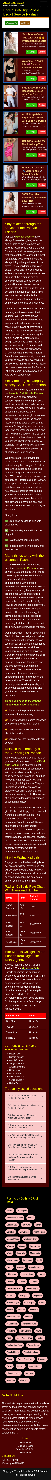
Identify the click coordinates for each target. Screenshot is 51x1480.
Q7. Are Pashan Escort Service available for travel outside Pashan (23, 1157)
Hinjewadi (37, 1295)
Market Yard (12, 1324)
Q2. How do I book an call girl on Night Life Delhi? (23, 1106)
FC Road (11, 1295)
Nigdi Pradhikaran (24, 1338)
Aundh (30, 1218)
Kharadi (21, 1310)
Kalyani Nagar (13, 1302)
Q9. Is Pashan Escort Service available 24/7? (22, 1178)
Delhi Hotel (25, 1443)
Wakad (22, 1246)
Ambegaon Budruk (15, 1218)
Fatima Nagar (32, 1288)
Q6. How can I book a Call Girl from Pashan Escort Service (22, 1146)
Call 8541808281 (10, 1460)
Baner (38, 1225)
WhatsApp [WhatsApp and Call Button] (31, 52)
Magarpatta (35, 1253)
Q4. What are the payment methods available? (20, 1126)
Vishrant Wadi (13, 1239)
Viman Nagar (12, 1260)
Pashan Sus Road (14, 1345)
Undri (39, 1260)
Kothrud (28, 1317)
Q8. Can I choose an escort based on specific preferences (22, 1168)
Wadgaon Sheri (30, 1239)
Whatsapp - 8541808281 (13, 1463)
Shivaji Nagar (35, 1366)
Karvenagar (29, 1302)
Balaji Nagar (12, 1225)
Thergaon (24, 1380)
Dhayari (34, 1281)
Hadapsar (24, 1295)
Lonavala (21, 1253)
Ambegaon (22, 1211)
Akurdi (9, 1211)
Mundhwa (11, 1331)
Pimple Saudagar (31, 1352)
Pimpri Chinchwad (25, 1359)
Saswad (20, 1366)
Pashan (40, 1338)
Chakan (20, 1267)
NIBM (38, 1331)
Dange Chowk (28, 1274)
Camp (9, 1267)
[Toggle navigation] (44, 4)
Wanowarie (35, 1246)
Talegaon (11, 1380)
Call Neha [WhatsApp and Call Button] (25, 23)
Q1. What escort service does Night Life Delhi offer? (22, 1096)
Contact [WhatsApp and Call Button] (42, 52)
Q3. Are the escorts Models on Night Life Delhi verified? (22, 1116)
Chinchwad (11, 1274)
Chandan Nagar (36, 1267)
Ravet (9, 1366)
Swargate (29, 1373)
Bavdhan (10, 1232)
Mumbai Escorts (25, 1446)
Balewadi (26, 1225)
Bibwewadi (24, 1232)
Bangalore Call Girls (25, 1449)
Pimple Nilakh (13, 1352)
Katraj (41, 1302)
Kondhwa (34, 1310)
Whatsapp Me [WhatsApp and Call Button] (11, 23)
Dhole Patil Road (14, 1288)
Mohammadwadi (29, 1324)
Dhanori (22, 1281)
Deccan (10, 1281)
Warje (9, 1253)
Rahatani (42, 1359)
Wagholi (10, 1246)
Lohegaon (27, 1260)
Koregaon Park (13, 1317)
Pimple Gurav (33, 1345)
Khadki (10, 1310)
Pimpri (9, 1359)
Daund (41, 1274)
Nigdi (9, 1338)
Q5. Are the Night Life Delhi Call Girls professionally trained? (23, 1136)
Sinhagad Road (13, 1373)
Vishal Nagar (39, 1232)
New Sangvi (26, 1331)
